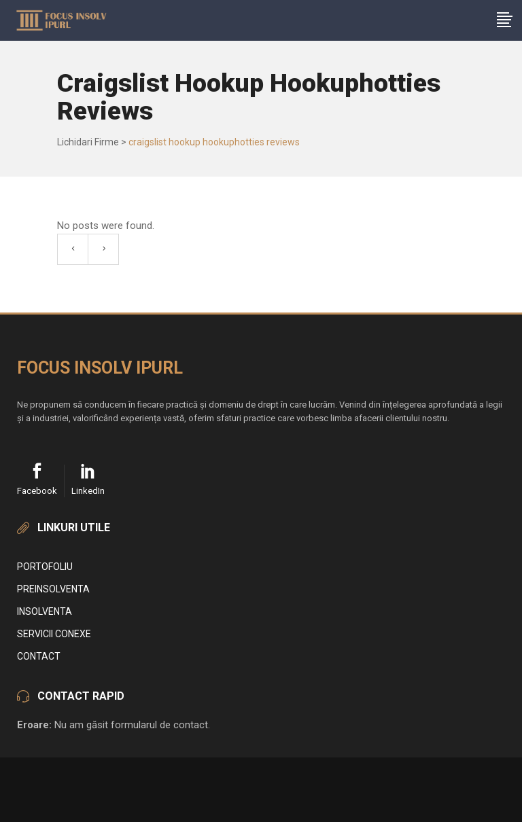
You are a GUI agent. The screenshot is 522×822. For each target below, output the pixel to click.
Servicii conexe (54, 633)
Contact (38, 656)
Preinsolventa (53, 589)
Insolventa (44, 611)
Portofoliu (45, 566)
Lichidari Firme (88, 142)
